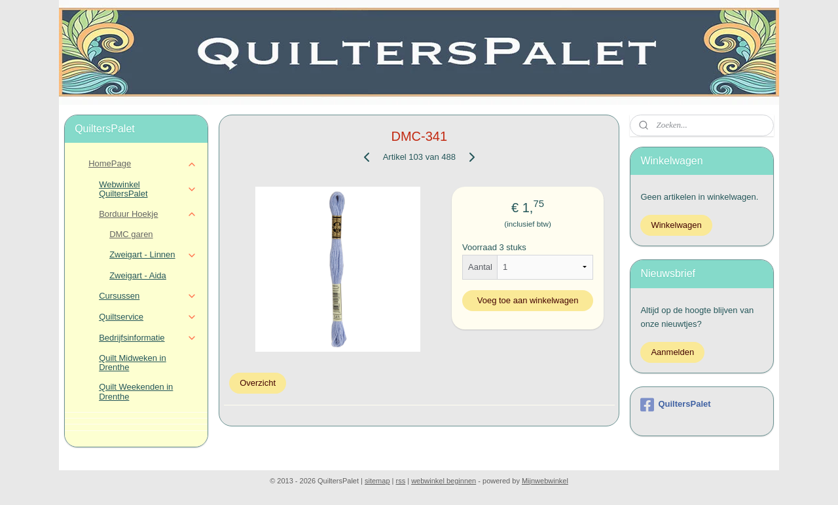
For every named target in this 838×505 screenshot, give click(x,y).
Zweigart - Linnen (152, 255)
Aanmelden (672, 352)
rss (401, 481)
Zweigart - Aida (137, 275)
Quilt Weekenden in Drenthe (136, 391)
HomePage (142, 164)
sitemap (377, 481)
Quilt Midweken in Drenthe (132, 362)
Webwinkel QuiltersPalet (147, 188)
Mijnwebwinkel (545, 481)
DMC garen (131, 234)
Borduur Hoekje (147, 214)
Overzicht (258, 383)
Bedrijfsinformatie (147, 338)
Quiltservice (147, 317)
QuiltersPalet (675, 405)
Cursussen (147, 296)
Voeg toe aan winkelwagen (527, 300)
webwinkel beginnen (443, 481)
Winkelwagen (676, 225)
